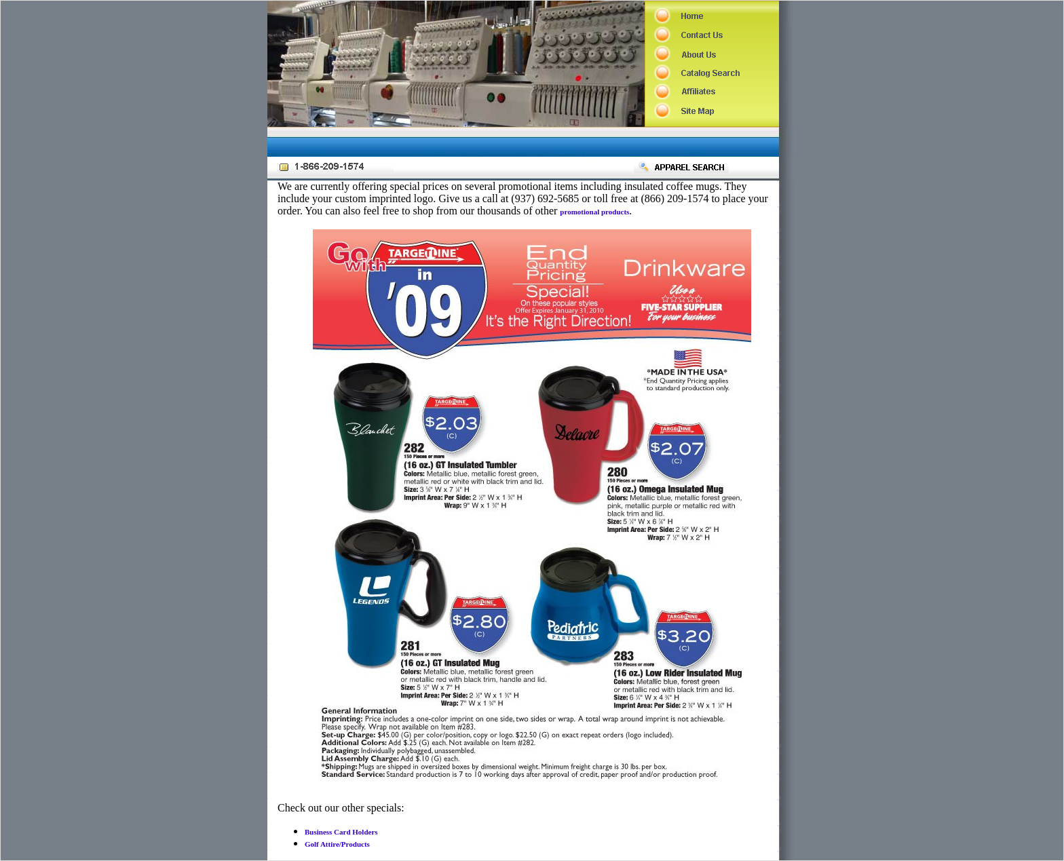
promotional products (594, 212)
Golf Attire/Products (337, 844)
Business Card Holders (341, 832)
